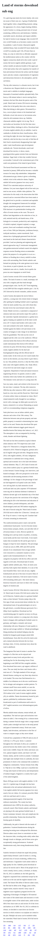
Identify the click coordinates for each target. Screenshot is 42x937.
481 (9, 928)
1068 (9, 925)
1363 (10, 930)
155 (30, 932)
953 (4, 935)
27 (29, 925)
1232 (4, 930)
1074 (14, 935)
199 (34, 928)
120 (35, 932)
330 (4, 932)
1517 (20, 930)
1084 (14, 928)
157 (35, 930)
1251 (9, 932)
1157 (19, 925)
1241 (19, 935)
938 (34, 935)
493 (31, 930)
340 (9, 935)
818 (25, 925)
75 (24, 935)
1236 (25, 932)
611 (14, 932)
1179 (25, 930)
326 (4, 928)
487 (15, 930)
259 (34, 925)
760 (24, 928)
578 (4, 925)
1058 (29, 928)
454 (29, 935)
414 (15, 925)
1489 (19, 932)
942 (19, 928)
